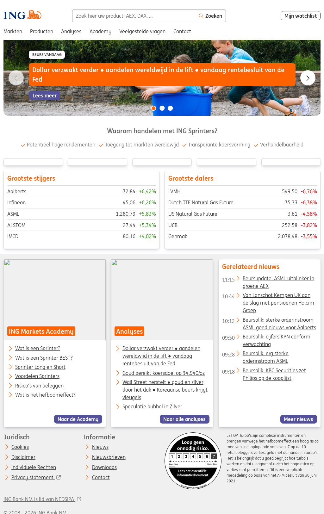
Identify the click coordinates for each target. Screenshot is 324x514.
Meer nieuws (298, 419)
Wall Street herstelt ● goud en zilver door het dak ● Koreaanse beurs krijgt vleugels (165, 389)
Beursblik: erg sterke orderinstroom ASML (255, 355)
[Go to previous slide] (16, 77)
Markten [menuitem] (12, 31)
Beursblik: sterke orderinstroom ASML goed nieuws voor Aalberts (269, 321)
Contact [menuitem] (182, 31)
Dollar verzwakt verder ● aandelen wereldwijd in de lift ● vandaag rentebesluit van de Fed (161, 356)
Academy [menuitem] (100, 31)
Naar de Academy (78, 419)
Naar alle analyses (184, 419)
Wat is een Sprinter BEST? (43, 358)
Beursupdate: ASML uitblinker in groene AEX (268, 279)
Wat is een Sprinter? (37, 349)
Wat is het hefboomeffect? (45, 395)
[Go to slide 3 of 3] (170, 108)
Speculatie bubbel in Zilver (152, 407)
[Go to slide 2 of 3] (162, 108)
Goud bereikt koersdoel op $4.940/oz (163, 373)
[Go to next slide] (307, 77)
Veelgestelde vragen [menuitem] (142, 31)
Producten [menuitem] (41, 31)
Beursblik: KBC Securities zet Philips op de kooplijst (264, 371)
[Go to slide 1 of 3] (153, 108)
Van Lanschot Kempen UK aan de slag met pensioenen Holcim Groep (268, 297)
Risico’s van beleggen (39, 386)
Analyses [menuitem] (71, 31)
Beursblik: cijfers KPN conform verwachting (266, 338)
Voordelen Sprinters (37, 377)
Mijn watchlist (300, 16)
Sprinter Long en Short (40, 367)
